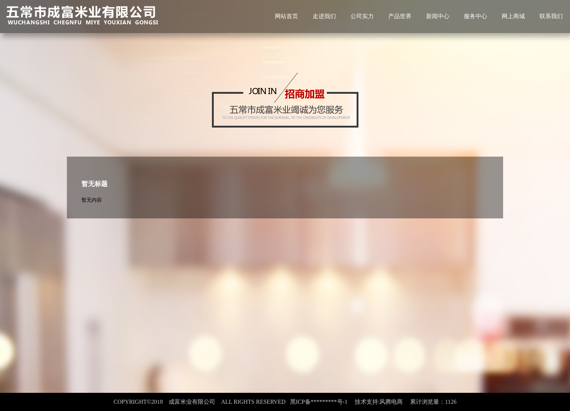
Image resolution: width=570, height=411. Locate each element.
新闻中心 (437, 16)
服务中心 (475, 16)
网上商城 (513, 16)
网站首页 (286, 16)
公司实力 (362, 16)
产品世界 (400, 16)
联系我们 (551, 16)
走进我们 (324, 16)
